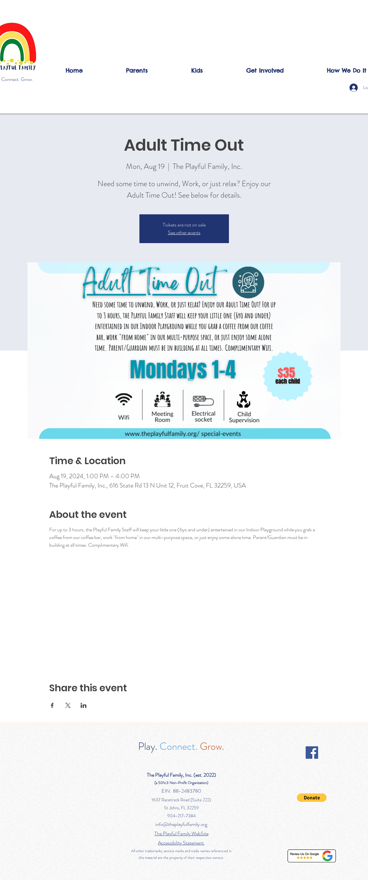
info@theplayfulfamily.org (181, 824)
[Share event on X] (68, 705)
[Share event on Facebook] (52, 705)
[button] (136, 70)
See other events (184, 232)
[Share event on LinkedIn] (84, 705)
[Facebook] (312, 752)
